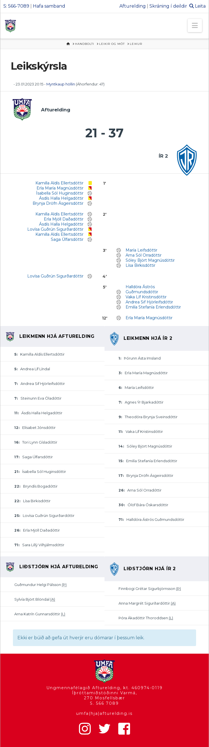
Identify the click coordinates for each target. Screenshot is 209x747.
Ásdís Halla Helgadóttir (61, 198)
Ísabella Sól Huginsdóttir (59, 193)
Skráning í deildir (168, 6)
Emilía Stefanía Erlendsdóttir (153, 307)
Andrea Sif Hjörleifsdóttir (149, 302)
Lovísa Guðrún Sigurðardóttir (55, 229)
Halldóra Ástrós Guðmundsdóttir (142, 289)
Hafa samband (49, 6)
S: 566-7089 (16, 6)
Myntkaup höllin (60, 84)
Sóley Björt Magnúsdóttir (150, 260)
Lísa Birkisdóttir (140, 265)
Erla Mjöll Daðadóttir (63, 219)
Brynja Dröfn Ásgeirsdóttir (58, 203)
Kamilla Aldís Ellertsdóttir (59, 183)
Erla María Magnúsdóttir (60, 188)
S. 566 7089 (104, 703)
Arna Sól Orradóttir (144, 255)
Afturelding (132, 6)
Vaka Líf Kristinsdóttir (146, 296)
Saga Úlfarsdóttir (67, 239)
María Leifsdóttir (141, 250)
